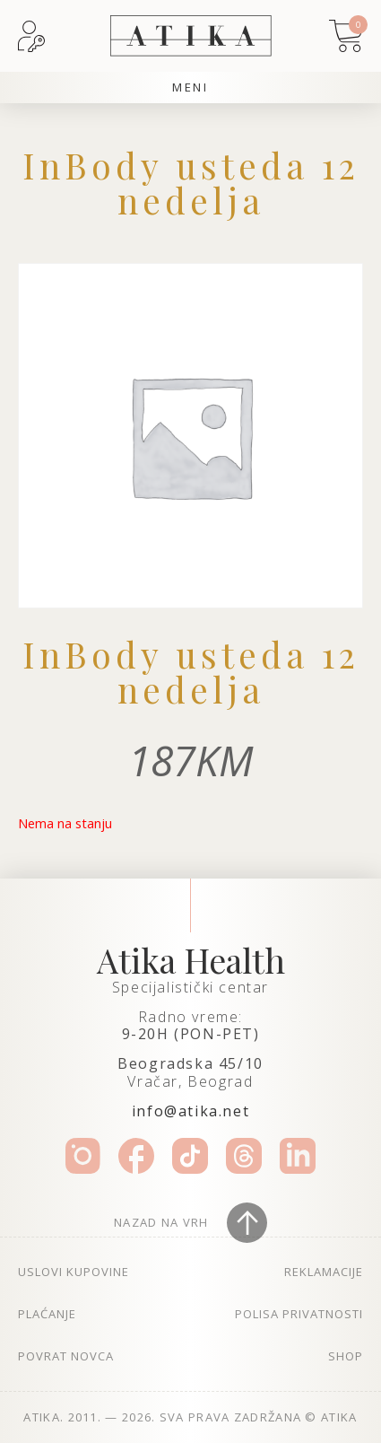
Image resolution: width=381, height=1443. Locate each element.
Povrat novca (66, 1356)
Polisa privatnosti (299, 1314)
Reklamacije (323, 1272)
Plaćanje (47, 1314)
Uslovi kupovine (73, 1272)
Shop (345, 1356)
